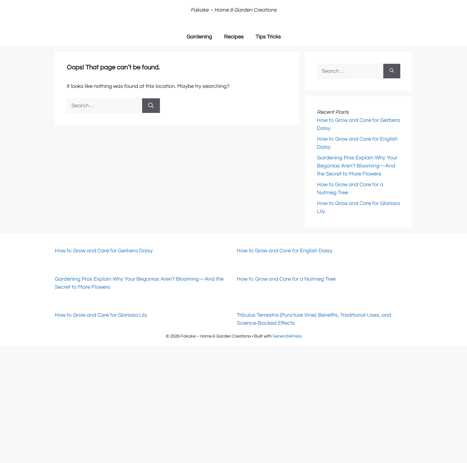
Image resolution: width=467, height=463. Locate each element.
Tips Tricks (268, 37)
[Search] (151, 105)
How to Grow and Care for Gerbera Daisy (104, 251)
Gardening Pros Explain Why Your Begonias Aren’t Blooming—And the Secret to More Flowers (357, 166)
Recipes (234, 37)
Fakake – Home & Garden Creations (234, 10)
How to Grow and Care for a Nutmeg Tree (286, 279)
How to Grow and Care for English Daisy (284, 251)
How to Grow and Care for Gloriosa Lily (101, 315)
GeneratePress (287, 336)
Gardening (199, 37)
